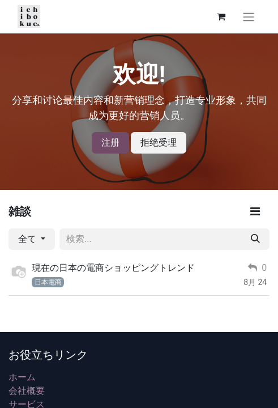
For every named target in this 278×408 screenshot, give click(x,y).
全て (28, 238)
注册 (110, 142)
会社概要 (26, 390)
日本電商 (48, 282)
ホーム (22, 377)
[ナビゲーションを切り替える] (248, 17)
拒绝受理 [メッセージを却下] (158, 142)
